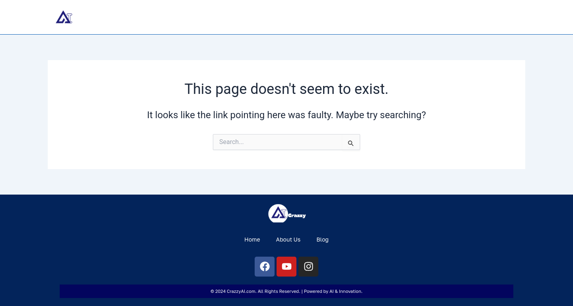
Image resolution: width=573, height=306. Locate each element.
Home (446, 17)
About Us (480, 17)
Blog (512, 17)
